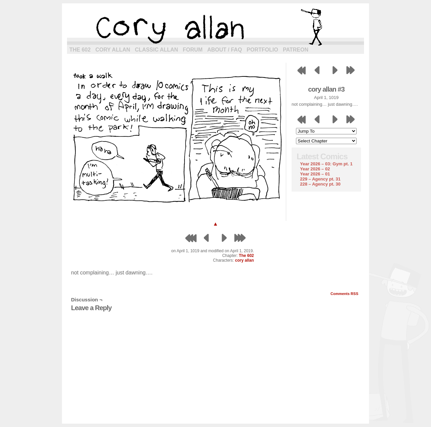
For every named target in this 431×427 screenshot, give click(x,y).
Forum (193, 50)
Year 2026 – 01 (315, 173)
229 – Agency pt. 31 (320, 179)
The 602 (80, 50)
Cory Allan (112, 50)
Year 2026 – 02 (315, 168)
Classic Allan (156, 50)
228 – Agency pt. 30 (320, 184)
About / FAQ (224, 50)
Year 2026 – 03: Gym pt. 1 (326, 163)
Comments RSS (344, 294)
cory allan (215, 26)
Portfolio (262, 50)
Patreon (295, 50)
